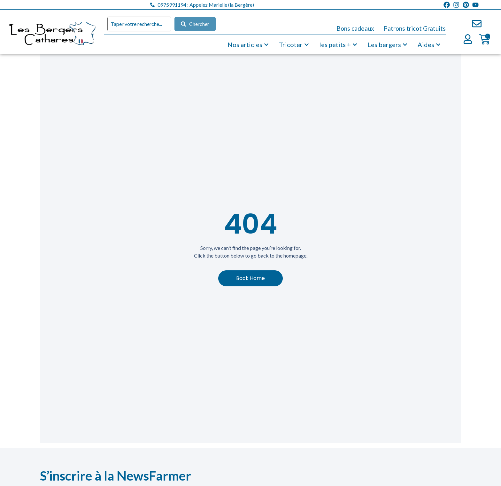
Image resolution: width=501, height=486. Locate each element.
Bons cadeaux (355, 28)
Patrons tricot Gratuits (415, 28)
